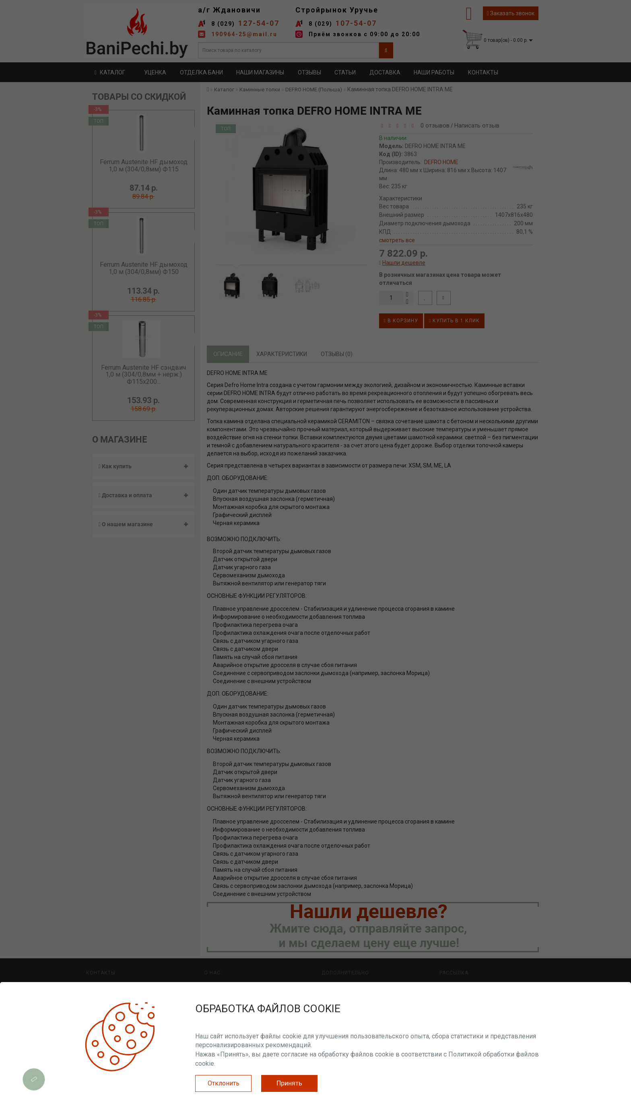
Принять (289, 1083)
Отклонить (223, 1083)
